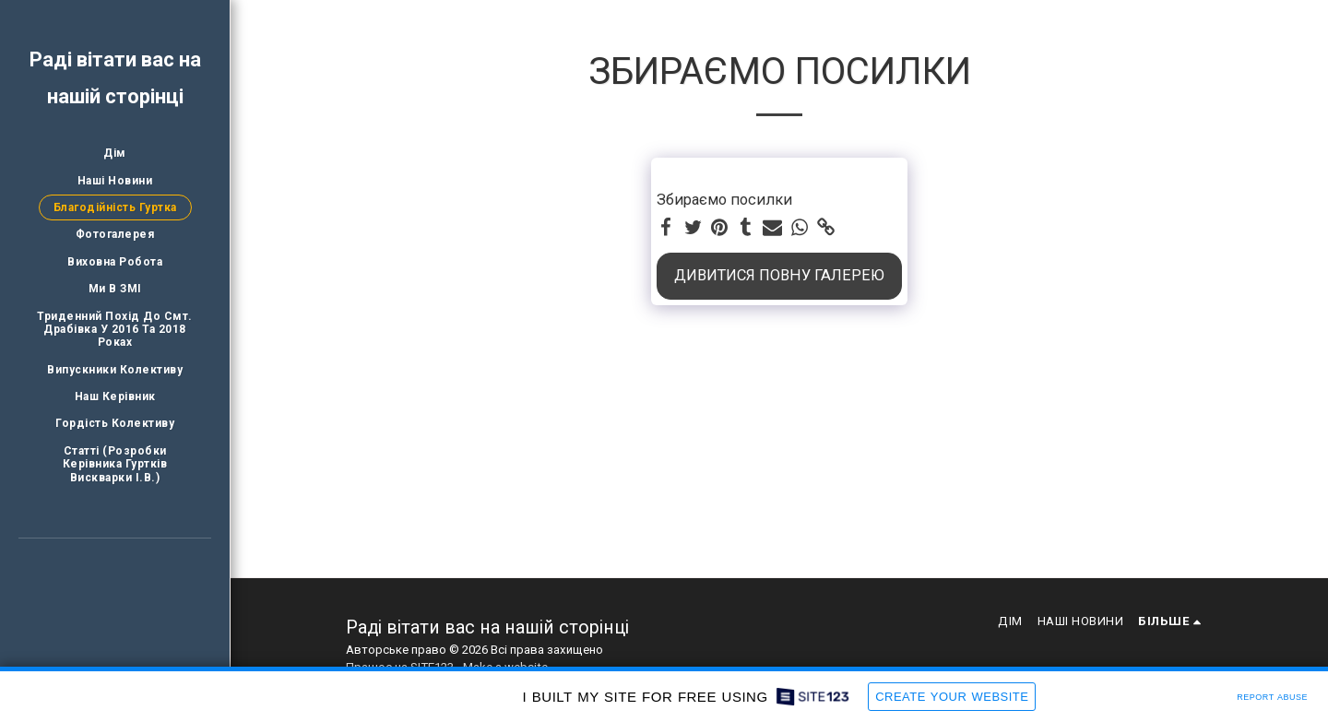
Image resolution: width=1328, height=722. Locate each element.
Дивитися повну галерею (779, 275)
